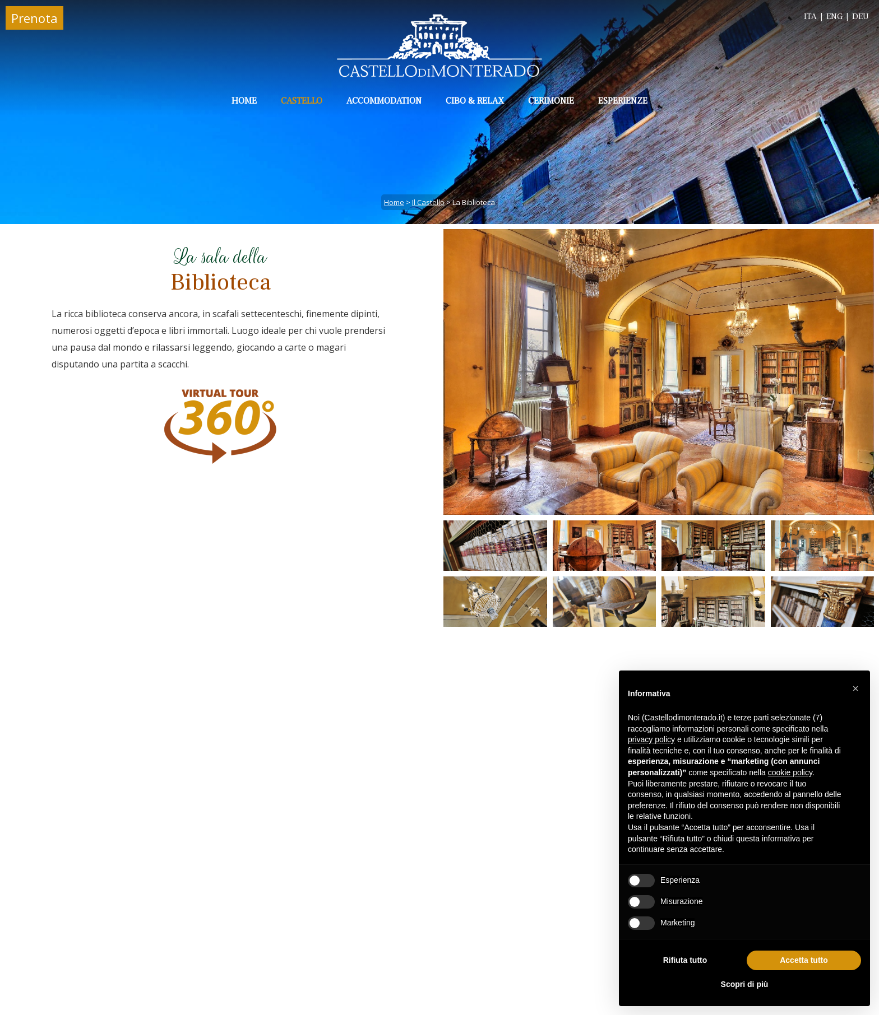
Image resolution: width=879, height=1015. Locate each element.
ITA (810, 16)
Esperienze (622, 100)
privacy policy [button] (651, 739)
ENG (834, 16)
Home (244, 100)
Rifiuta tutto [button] (685, 960)
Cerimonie (551, 100)
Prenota (34, 18)
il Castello (428, 202)
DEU (860, 16)
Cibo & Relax (475, 100)
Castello (301, 100)
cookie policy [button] (790, 772)
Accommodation (384, 100)
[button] (855, 688)
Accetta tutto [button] (804, 960)
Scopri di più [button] (745, 984)
